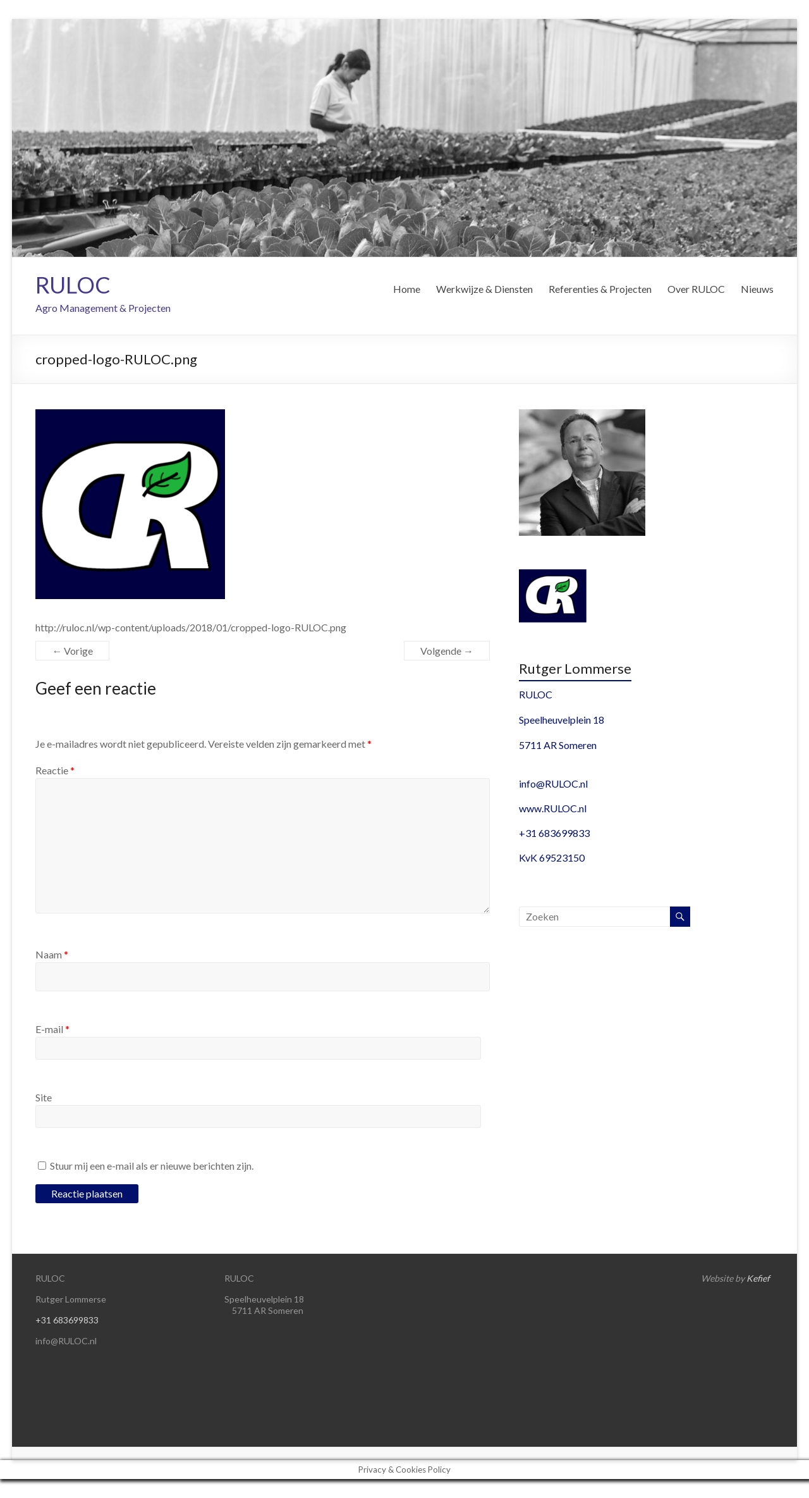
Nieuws (757, 289)
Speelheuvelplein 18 (561, 720)
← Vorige (72, 651)
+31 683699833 (554, 833)
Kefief (758, 1278)
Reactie (55, 770)
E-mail (52, 1029)
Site (43, 1097)
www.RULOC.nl (553, 808)
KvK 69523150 (552, 857)
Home (406, 289)
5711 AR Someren (558, 745)
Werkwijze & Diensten (484, 289)
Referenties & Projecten (600, 289)
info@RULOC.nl (553, 783)
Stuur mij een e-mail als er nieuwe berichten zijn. (151, 1166)
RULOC (73, 285)
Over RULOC (696, 289)
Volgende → (446, 651)
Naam (51, 954)
